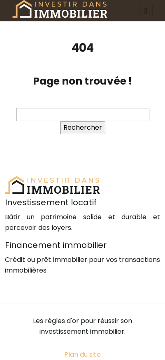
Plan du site (82, 354)
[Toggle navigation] (146, 10)
